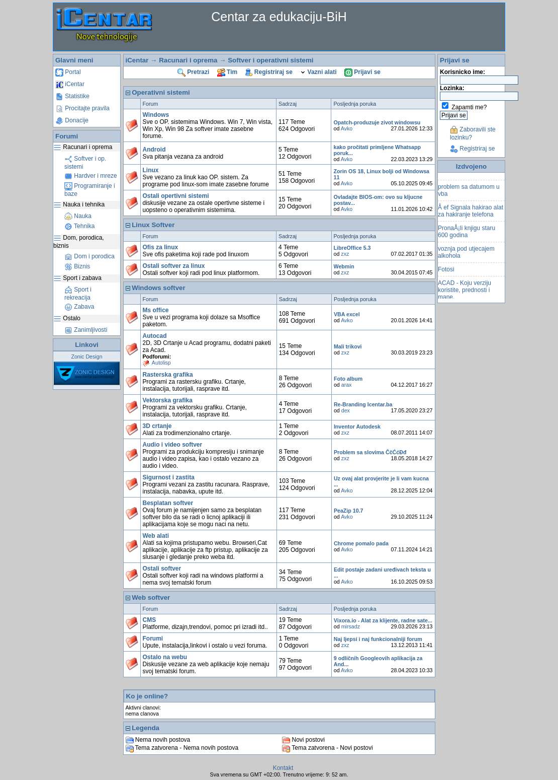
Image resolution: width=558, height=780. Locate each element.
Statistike (72, 96)
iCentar (69, 84)
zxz (345, 254)
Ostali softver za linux (174, 265)
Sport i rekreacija (77, 293)
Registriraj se (269, 72)
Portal (68, 72)
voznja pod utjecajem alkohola (466, 259)
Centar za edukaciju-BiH (279, 17)
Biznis (77, 266)
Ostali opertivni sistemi (176, 195)
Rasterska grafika (168, 374)
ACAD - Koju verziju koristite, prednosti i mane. (464, 296)
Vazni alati (318, 72)
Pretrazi (193, 72)
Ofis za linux (160, 247)
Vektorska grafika (168, 400)
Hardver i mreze (90, 175)
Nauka (77, 216)
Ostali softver (162, 568)
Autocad (155, 335)
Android (154, 149)
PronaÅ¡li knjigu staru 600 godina (466, 238)
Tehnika (79, 226)
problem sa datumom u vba (469, 197)
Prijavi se (362, 72)
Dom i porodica (89, 256)
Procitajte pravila (82, 108)
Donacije (71, 120)
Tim (227, 72)
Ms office (156, 310)
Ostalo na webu (165, 657)
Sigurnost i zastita (169, 477)
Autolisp (161, 363)
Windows (156, 114)
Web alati (156, 535)
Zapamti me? (469, 107)
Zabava (79, 306)
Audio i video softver (173, 444)
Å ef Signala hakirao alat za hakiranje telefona (470, 217)
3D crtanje (157, 426)
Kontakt (283, 767)
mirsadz (350, 626)
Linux (151, 170)
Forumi (153, 638)
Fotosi (446, 275)
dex (345, 410)
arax (346, 385)
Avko (347, 128)
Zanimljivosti (85, 329)
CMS (149, 619)
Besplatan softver (168, 503)
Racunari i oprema (188, 60)
